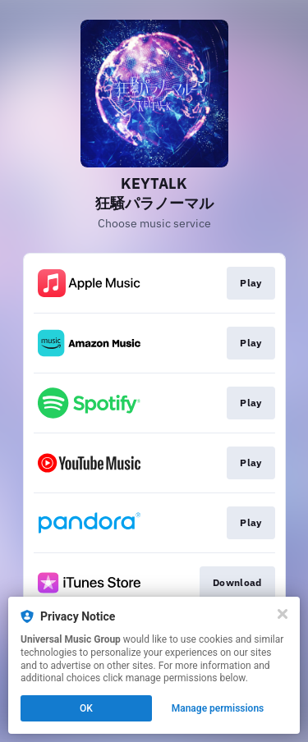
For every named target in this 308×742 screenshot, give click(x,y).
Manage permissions (218, 708)
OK (86, 708)
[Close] (282, 614)
